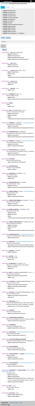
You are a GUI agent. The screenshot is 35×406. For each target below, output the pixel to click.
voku (2, 3)
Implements (4, 41)
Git (12, 7)
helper (6, 3)
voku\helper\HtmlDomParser (27, 234)
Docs (3, 7)
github (21, 402)
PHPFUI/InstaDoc (8, 1)
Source (8, 7)
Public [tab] (3, 46)
